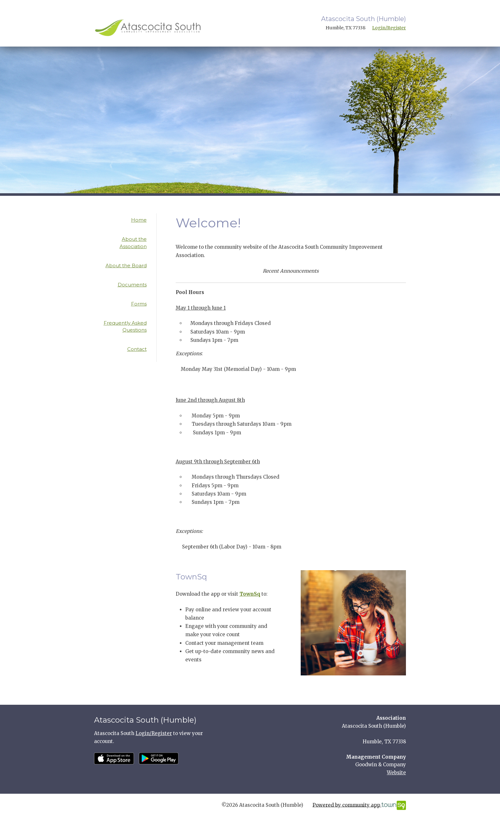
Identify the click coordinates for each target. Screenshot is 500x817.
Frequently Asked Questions (125, 326)
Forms (139, 304)
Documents (132, 285)
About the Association (133, 242)
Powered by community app (359, 805)
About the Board (126, 265)
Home (139, 220)
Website (396, 772)
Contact (137, 349)
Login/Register (389, 28)
